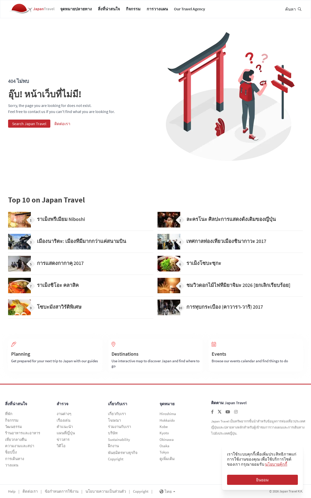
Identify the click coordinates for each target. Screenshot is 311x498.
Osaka (164, 446)
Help (11, 491)
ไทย (167, 491)
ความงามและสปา (19, 446)
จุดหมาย (167, 406)
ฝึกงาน (113, 446)
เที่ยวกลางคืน (16, 440)
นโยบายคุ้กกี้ (276, 464)
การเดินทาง (14, 458)
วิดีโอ (61, 446)
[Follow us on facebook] (212, 414)
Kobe (164, 428)
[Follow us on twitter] (219, 414)
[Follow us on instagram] (236, 414)
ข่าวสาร (63, 440)
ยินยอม (262, 479)
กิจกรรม (133, 10)
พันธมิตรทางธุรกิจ (123, 452)
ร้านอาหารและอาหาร (22, 434)
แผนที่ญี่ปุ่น (66, 434)
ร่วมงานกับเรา (119, 428)
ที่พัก (8, 416)
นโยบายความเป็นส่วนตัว (105, 491)
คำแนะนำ (65, 428)
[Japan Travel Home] (32, 10)
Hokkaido (167, 422)
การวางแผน (157, 10)
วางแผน (11, 464)
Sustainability (119, 440)
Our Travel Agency (189, 10)
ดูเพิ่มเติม (167, 458)
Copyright (115, 458)
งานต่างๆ (64, 416)
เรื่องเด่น (63, 422)
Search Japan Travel (29, 126)
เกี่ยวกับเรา (117, 406)
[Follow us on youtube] (228, 414)
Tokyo (164, 452)
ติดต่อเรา (62, 126)
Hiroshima (168, 416)
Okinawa (167, 440)
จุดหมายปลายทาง (76, 10)
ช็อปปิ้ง (11, 452)
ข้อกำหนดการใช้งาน (61, 491)
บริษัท (113, 434)
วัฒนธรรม (13, 428)
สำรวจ (62, 406)
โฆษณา (114, 422)
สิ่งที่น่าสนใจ (109, 10)
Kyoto (164, 434)
